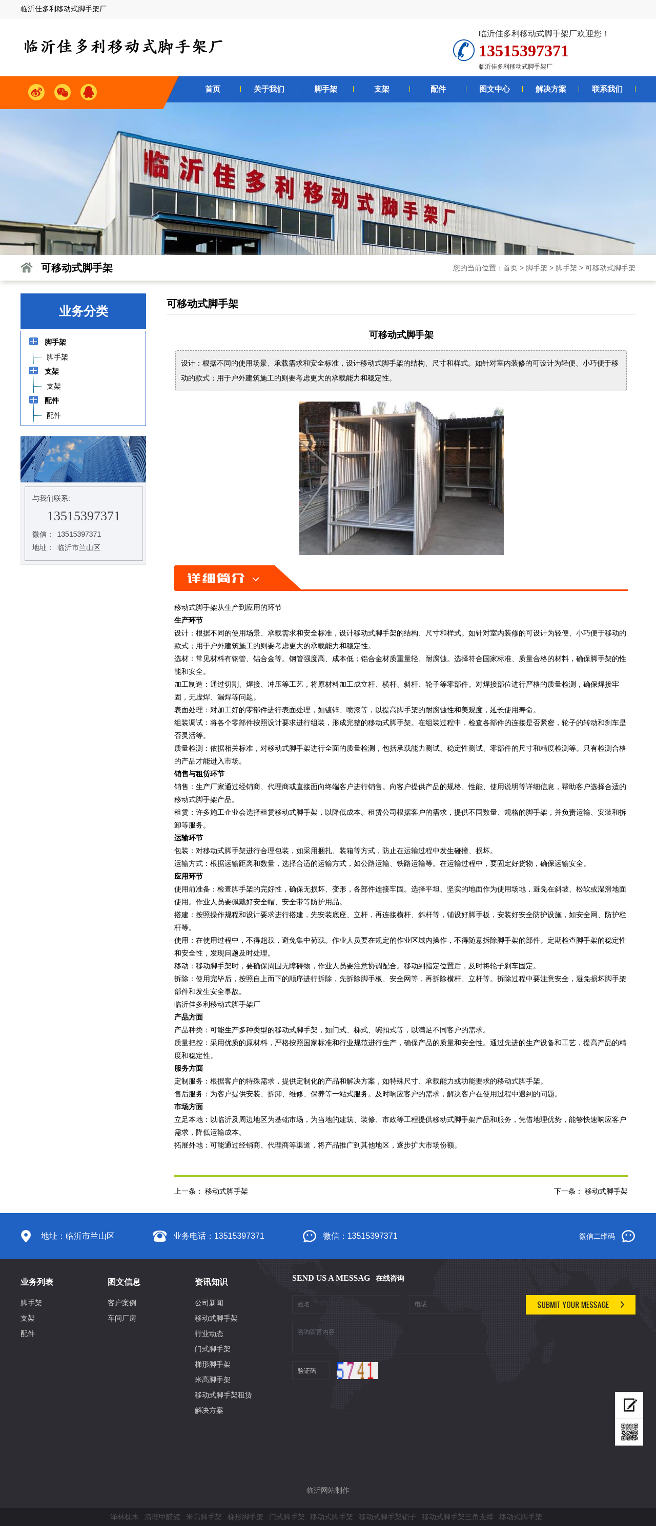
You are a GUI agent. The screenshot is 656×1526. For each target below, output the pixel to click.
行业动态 (209, 1333)
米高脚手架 (213, 1379)
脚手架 (536, 268)
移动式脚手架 (195, 607)
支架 (27, 1318)
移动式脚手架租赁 (223, 1395)
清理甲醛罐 (162, 1517)
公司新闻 (209, 1303)
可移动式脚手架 (610, 268)
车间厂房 (122, 1318)
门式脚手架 (213, 1349)
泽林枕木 (124, 1517)
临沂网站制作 (328, 1490)
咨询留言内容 (405, 1337)
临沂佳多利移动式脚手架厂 (217, 1004)
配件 (27, 1333)
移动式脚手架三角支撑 (458, 1517)
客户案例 (122, 1303)
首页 (510, 268)
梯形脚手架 (213, 1364)
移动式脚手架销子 (387, 1517)
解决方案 (209, 1410)
